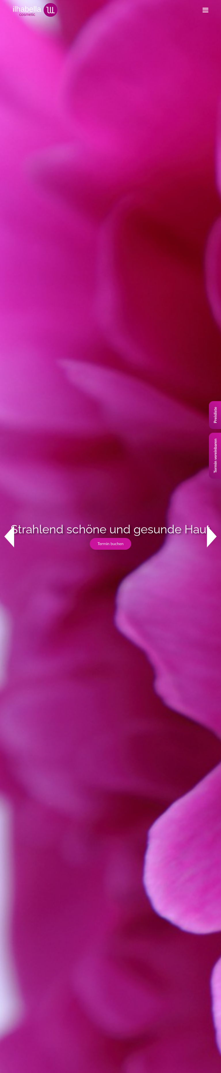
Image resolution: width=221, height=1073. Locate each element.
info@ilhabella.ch (30, 854)
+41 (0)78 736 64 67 (81, 846)
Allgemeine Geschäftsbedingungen (37, 968)
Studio (12, 917)
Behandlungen (19, 904)
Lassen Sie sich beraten (26, 364)
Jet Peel (122, 871)
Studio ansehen (19, 467)
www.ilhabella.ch (72, 854)
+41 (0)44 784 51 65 (32, 846)
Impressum (16, 943)
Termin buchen (111, 110)
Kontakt (18, 263)
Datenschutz (18, 956)
